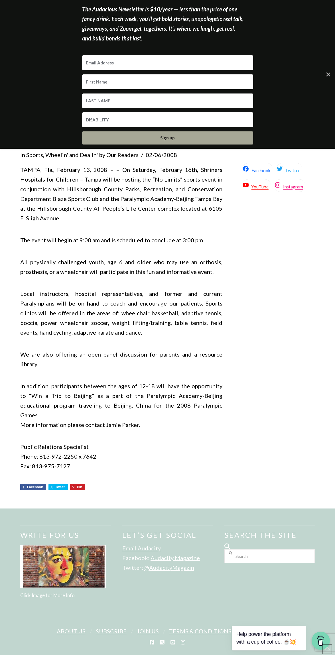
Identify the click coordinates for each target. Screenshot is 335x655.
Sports (34, 154)
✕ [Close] (328, 74)
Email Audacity (141, 548)
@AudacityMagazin (169, 567)
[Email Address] (167, 62)
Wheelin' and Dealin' (71, 154)
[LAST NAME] (167, 100)
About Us (71, 631)
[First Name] (167, 81)
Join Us (148, 631)
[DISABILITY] (167, 119)
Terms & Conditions (200, 631)
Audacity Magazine (175, 557)
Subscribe (111, 631)
